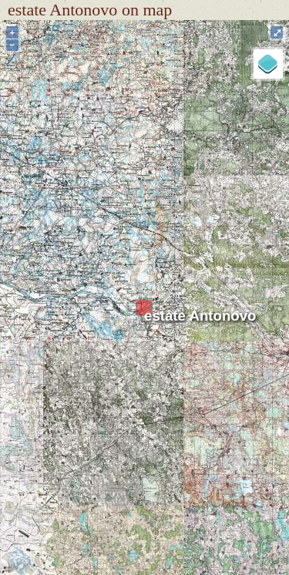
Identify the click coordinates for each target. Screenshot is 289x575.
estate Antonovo (200, 316)
